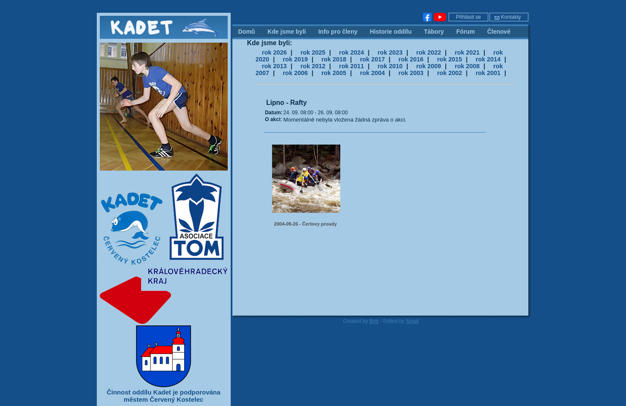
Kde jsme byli (286, 31)
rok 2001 (487, 73)
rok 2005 (334, 73)
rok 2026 (274, 52)
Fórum (465, 31)
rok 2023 (390, 52)
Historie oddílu (391, 31)
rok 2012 (313, 66)
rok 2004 (372, 73)
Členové (498, 31)
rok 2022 (428, 52)
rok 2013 (274, 66)
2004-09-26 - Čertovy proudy (305, 223)
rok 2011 (351, 66)
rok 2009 (428, 66)
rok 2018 (334, 59)
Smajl (412, 321)
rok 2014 (487, 59)
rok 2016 (411, 59)
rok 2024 (351, 52)
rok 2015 (449, 59)
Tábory (434, 31)
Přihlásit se (468, 17)
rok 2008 (467, 66)
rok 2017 (372, 59)
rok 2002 (449, 73)
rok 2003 (411, 73)
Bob (373, 321)
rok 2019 (295, 59)
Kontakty (507, 17)
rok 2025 (313, 52)
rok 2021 (467, 52)
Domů (246, 31)
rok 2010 (390, 66)
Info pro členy (337, 31)
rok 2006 (295, 73)
